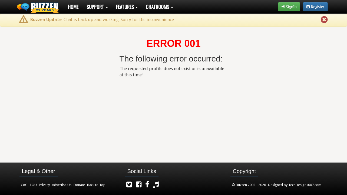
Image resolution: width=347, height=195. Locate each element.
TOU (33, 185)
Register (315, 7)
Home (73, 6)
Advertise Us (61, 185)
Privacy (44, 185)
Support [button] (97, 6)
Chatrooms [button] (159, 6)
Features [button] (127, 6)
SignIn (289, 7)
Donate (79, 185)
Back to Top (96, 185)
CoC (24, 185)
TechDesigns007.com (304, 185)
